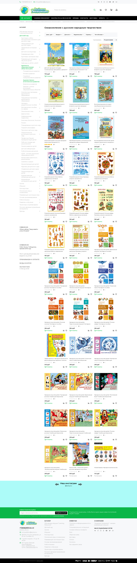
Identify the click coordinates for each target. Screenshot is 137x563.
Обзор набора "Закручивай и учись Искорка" (29, 230)
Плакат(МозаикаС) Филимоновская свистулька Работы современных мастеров (54, 250)
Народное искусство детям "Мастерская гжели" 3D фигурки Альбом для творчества (105, 359)
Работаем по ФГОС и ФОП (29, 63)
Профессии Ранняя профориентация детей (28, 139)
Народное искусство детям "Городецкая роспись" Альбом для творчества (55, 395)
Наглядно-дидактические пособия (31, 104)
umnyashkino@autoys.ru (42, 2)
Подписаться (61, 513)
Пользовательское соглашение (79, 527)
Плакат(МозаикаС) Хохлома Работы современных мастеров (104, 177)
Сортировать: (97, 40)
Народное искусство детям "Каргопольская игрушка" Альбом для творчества (80, 432)
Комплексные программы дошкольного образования (31, 93)
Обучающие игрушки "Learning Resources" (30, 32)
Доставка (93, 18)
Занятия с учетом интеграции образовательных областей (31, 88)
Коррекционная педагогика (31, 117)
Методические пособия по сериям (31, 108)
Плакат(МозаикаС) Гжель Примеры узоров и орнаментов (79, 177)
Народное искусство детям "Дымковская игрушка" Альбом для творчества (80, 395)
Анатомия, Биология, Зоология (31, 120)
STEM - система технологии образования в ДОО (30, 154)
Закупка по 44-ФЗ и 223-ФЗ (61, 18)
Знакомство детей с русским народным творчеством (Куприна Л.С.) (55, 141)
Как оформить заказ (75, 544)
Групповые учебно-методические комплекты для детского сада (30, 39)
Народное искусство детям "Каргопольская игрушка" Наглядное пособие (79, 323)
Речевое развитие (29, 73)
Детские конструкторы (31, 52)
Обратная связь (74, 535)
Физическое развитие (30, 84)
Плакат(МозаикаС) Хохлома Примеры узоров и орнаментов (54, 214)
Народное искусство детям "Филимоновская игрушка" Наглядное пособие (80, 287)
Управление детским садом (30, 169)
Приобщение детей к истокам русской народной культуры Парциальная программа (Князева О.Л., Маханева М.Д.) (80, 141)
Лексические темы (31, 111)
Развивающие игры (31, 54)
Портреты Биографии (28, 128)
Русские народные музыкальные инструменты (30, 208)
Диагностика (25, 114)
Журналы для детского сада (30, 166)
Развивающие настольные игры (29, 195)
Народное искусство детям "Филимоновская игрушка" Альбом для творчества (55, 468)
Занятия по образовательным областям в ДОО (31, 67)
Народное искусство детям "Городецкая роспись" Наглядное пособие (55, 286)
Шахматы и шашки (27, 161)
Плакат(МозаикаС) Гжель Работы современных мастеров (53, 177)
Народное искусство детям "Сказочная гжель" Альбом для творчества (80, 359)
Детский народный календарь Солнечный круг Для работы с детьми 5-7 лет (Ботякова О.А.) (55, 69)
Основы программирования (28, 197)
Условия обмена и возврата (78, 530)
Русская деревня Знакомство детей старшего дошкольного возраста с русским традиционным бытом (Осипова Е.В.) (105, 141)
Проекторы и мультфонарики (29, 205)
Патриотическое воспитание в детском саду (31, 134)
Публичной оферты (58, 516)
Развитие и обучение (30, 202)
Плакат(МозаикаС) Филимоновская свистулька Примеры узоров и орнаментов (79, 250)
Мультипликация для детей (30, 164)
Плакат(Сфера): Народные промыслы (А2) (105, 467)
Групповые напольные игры (30, 56)
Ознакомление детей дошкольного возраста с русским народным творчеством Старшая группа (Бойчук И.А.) (55, 105)
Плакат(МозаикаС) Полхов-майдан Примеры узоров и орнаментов (103, 214)
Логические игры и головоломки (30, 191)
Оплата (102, 18)
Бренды (76, 18)
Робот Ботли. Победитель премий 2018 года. (28, 247)
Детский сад (30, 35)
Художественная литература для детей (31, 176)
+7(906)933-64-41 (26, 2)
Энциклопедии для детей (31, 172)
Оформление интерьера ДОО (31, 48)
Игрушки (30, 186)
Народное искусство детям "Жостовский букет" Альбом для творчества (105, 395)
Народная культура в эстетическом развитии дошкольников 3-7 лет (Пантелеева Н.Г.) (79, 69)
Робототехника (30, 200)
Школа (30, 183)
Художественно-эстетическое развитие (31, 80)
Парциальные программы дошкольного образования (31, 99)
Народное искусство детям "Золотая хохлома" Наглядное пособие (54, 323)
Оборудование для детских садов (31, 44)
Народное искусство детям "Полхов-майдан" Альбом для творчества (104, 432)
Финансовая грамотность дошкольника (29, 158)
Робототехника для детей (29, 151)
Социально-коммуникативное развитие (32, 76)
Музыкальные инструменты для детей (31, 180)
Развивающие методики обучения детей (31, 59)
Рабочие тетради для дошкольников (28, 143)
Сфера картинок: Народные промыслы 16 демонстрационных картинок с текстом (56, 359)
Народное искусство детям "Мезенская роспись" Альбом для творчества (55, 432)
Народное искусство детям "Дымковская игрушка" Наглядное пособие (105, 250)
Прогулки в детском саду (29, 130)
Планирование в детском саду (31, 125)
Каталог (25, 18)
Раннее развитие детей (28, 146)
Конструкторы (30, 188)
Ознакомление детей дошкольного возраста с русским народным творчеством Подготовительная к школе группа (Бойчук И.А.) (80, 105)
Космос (23, 123)
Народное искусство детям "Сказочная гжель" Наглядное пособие (105, 286)
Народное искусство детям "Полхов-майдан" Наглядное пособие (104, 323)
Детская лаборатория (28, 149)
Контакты (84, 18)
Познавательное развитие (31, 71)
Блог (70, 532)
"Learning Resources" (41, 18)
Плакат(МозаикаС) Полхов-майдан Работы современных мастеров (78, 214)
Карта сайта (40, 560)
